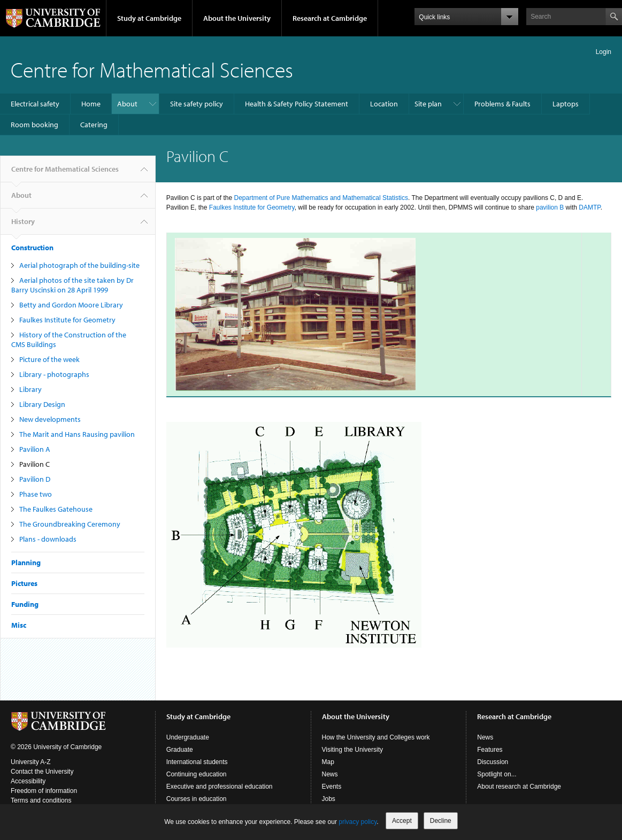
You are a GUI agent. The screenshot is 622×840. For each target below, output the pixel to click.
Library (30, 389)
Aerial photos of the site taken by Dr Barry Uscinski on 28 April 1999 (72, 285)
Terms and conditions (41, 800)
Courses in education (196, 799)
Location (384, 104)
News (330, 774)
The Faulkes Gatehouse (56, 509)
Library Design (42, 404)
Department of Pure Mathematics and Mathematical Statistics (321, 198)
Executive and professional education (219, 786)
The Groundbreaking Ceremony (69, 524)
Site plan (428, 104)
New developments (50, 419)
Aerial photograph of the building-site (79, 265)
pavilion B (550, 207)
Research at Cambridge (330, 18)
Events (332, 786)
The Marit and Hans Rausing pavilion (77, 434)
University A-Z (31, 762)
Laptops (565, 104)
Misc (18, 625)
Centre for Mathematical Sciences (152, 69)
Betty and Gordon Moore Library (71, 305)
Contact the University (42, 771)
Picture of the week (49, 359)
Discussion (492, 762)
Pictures (24, 583)
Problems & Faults (502, 104)
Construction (32, 247)
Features (489, 749)
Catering (93, 124)
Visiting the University (352, 749)
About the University (237, 18)
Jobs (328, 799)
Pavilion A (34, 449)
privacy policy (358, 822)
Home (91, 104)
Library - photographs (54, 374)
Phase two (35, 494)
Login (603, 52)
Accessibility (28, 781)
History (23, 226)
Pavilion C (34, 464)
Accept (402, 820)
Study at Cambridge (149, 18)
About (127, 104)
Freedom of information (44, 791)
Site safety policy (196, 104)
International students (197, 762)
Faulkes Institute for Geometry (67, 320)
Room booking (34, 124)
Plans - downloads (47, 539)
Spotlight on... (496, 774)
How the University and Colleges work (376, 737)
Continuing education (196, 774)
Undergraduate (187, 737)
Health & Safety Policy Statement (296, 104)
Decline (440, 820)
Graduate (179, 749)
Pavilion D (34, 479)
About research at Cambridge (519, 786)
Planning (26, 562)
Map (328, 762)
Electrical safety (35, 104)
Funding (25, 604)
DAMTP (589, 207)
